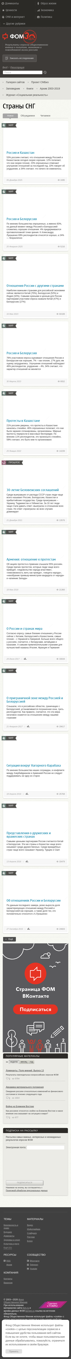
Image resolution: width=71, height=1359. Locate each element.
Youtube (33, 1269)
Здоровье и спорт (12, 1240)
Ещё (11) (8, 1248)
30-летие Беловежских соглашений (33, 490)
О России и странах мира (24, 628)
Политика (44, 17)
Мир (11, 125)
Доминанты (10, 3)
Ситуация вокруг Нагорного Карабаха (34, 765)
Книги (30, 88)
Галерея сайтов (15, 82)
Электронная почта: (35, 1147)
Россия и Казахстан (20, 152)
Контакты (8, 1279)
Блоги (29, 1241)
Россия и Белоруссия (22, 219)
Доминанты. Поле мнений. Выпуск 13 (25, 1070)
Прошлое (14, 462)
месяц (24, 1062)
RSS (8, 1261)
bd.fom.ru (30, 1311)
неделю (14, 1062)
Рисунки (31, 1237)
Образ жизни (46, 3)
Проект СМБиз (40, 82)
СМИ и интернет (13, 17)
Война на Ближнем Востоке (20, 1106)
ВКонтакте (34, 1261)
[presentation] (21, 1165)
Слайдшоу (32, 1233)
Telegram (34, 1265)
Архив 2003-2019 (50, 88)
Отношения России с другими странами (35, 285)
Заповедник (13, 88)
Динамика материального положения (25, 1087)
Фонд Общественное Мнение (15, 1301)
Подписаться (24, 1183)
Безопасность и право (11, 1226)
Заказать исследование (22, 58)
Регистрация (17, 67)
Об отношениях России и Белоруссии (34, 900)
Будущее (8, 1232)
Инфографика (33, 1229)
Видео (30, 1225)
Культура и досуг (11, 1244)
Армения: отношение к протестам (31, 559)
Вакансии (8, 1283)
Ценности (9, 10)
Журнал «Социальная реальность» (27, 94)
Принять (13, 1351)
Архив (9, 1265)
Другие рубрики (14, 23)
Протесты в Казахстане (23, 420)
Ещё (9, 940)
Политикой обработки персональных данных (27, 1190)
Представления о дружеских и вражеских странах (29, 834)
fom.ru (26, 1308)
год (31, 1062)
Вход (5, 67)
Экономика (45, 10)
